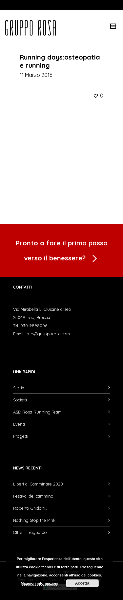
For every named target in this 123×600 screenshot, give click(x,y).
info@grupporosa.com (48, 333)
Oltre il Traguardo (30, 532)
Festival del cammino (33, 496)
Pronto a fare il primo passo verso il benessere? (62, 252)
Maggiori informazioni (39, 583)
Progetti (20, 436)
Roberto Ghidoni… (30, 508)
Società (20, 399)
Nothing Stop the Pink (34, 520)
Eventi (19, 424)
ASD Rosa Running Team (37, 412)
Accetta (82, 583)
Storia (18, 387)
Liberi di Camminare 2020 (38, 483)
